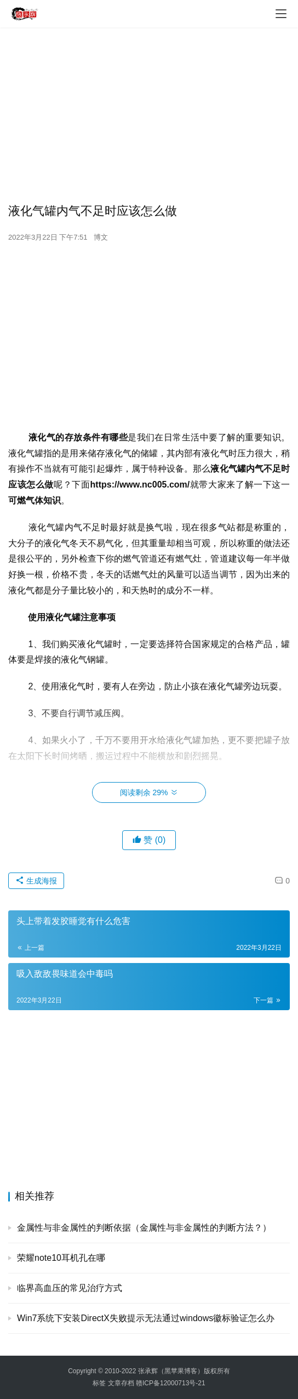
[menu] (281, 14)
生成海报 (36, 880)
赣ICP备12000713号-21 (170, 1383)
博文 (101, 237)
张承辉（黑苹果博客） (171, 1371)
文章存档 (121, 1383)
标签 (99, 1383)
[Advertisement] (149, 115)
